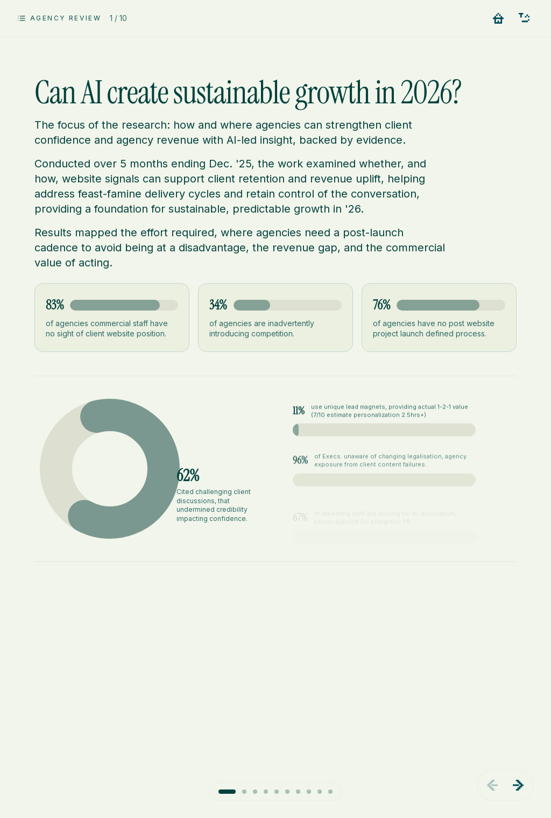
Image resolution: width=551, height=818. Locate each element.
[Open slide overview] (59, 18)
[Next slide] (518, 785)
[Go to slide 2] (244, 791)
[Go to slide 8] (309, 791)
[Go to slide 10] (330, 791)
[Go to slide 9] (319, 791)
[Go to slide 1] (227, 791)
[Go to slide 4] (266, 791)
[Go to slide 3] (255, 791)
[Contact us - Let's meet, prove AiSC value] (524, 18)
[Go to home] (498, 18)
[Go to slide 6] (287, 791)
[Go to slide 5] (276, 791)
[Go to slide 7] (298, 791)
